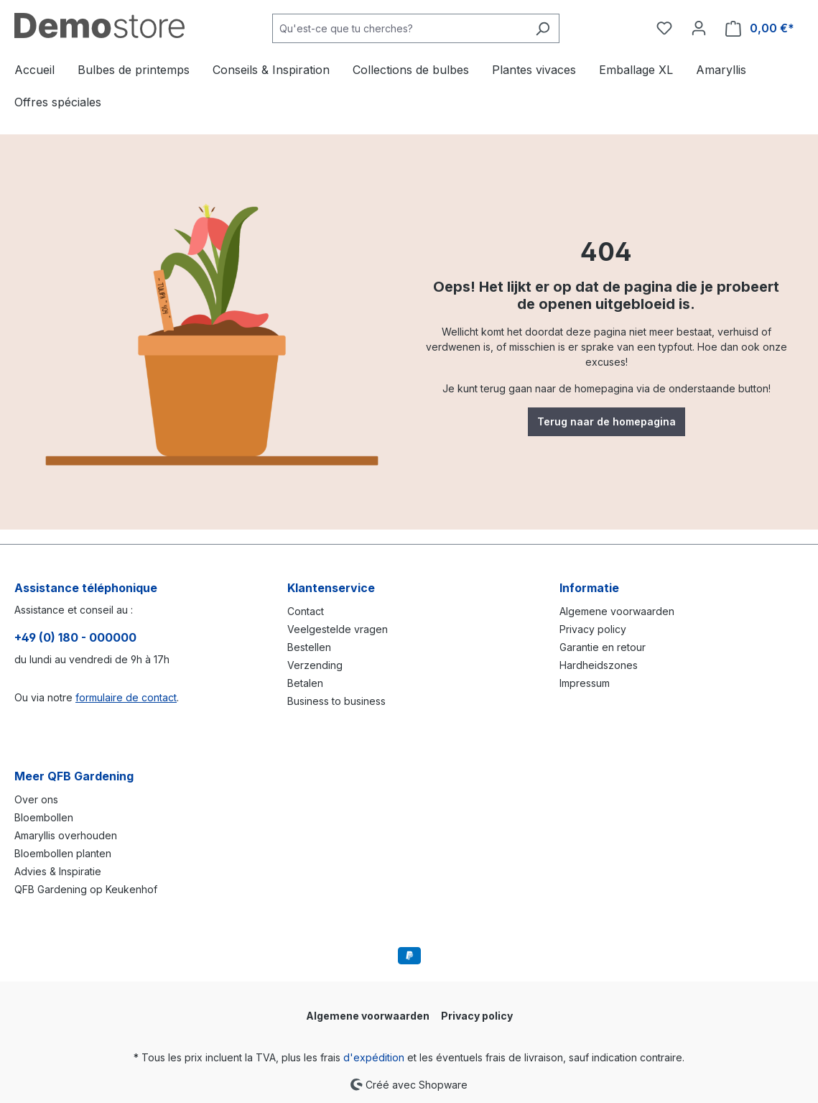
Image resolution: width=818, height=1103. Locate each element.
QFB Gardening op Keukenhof (85, 889)
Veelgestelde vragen (337, 629)
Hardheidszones (598, 665)
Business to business (336, 701)
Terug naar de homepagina (606, 421)
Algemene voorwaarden (616, 611)
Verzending (315, 665)
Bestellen (309, 647)
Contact (305, 611)
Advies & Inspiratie (57, 871)
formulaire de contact (126, 697)
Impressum (584, 683)
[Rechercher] (542, 28)
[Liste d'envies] (664, 28)
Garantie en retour (602, 647)
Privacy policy (592, 629)
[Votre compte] (699, 28)
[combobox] (399, 28)
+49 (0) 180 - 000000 (75, 637)
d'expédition (373, 1057)
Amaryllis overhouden (65, 835)
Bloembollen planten (62, 853)
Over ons (36, 799)
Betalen (305, 683)
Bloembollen (43, 817)
